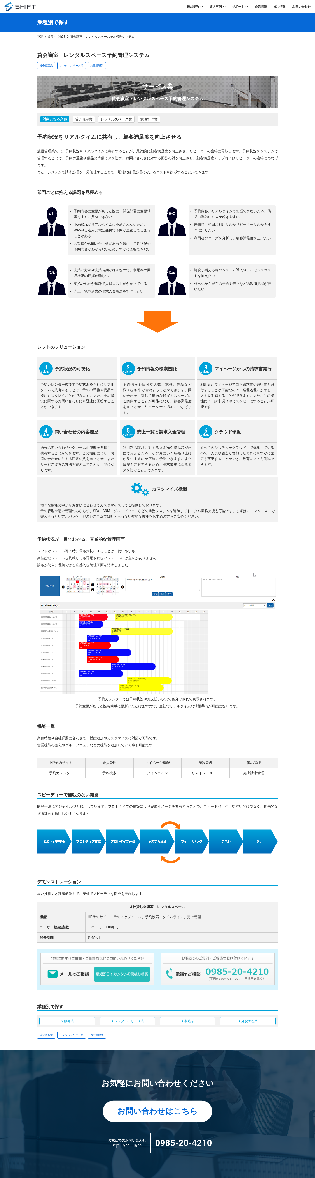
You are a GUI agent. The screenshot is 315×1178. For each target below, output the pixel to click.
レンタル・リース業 (129, 1021)
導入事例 (216, 6)
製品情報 (193, 6)
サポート (238, 6)
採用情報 (279, 6)
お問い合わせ (301, 6)
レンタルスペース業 (71, 65)
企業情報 (261, 6)
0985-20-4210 (183, 1143)
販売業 (69, 1021)
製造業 (189, 1021)
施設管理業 (96, 65)
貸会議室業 (46, 65)
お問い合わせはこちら (157, 1111)
